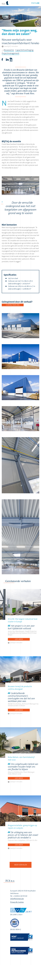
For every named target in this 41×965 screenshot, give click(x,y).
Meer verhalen (20, 865)
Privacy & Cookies (17, 902)
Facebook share (2, 59)
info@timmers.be (17, 898)
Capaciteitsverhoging (24, 50)
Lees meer (19, 639)
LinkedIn (7, 59)
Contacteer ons (13, 305)
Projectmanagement (10, 53)
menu (34, 2)
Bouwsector (9, 50)
